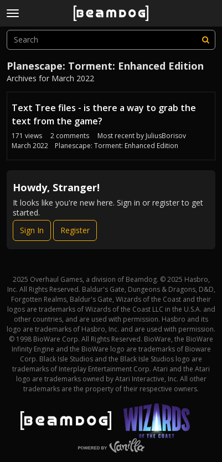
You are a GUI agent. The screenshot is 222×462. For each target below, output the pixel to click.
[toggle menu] (13, 13)
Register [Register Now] (75, 230)
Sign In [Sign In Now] (32, 230)
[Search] (205, 40)
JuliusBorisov (166, 135)
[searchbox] (111, 40)
